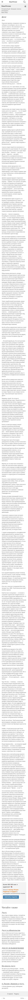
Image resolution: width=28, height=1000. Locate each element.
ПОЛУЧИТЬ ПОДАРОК (10, 897)
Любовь (22, 998)
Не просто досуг (8, 966)
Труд (4, 998)
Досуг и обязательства (11, 930)
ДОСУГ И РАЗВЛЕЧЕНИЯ (13, 948)
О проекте (10, 994)
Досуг (4, 912)
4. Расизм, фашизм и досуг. (13, 984)
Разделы (16, 994)
